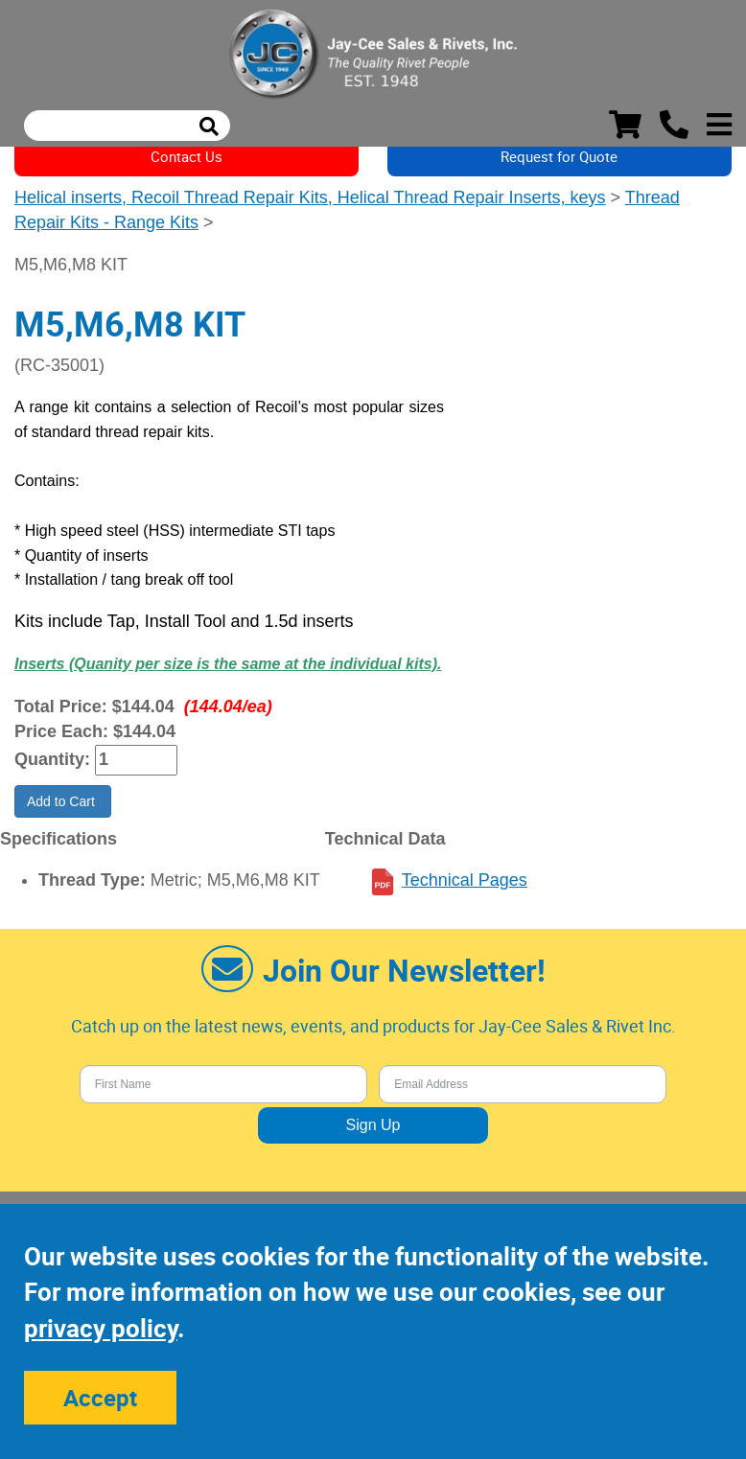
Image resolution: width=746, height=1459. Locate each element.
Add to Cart (63, 801)
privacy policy (100, 1328)
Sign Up (373, 1125)
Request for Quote (559, 156)
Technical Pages (464, 880)
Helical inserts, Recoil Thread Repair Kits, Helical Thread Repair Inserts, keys (310, 197)
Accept (100, 1397)
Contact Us (186, 156)
